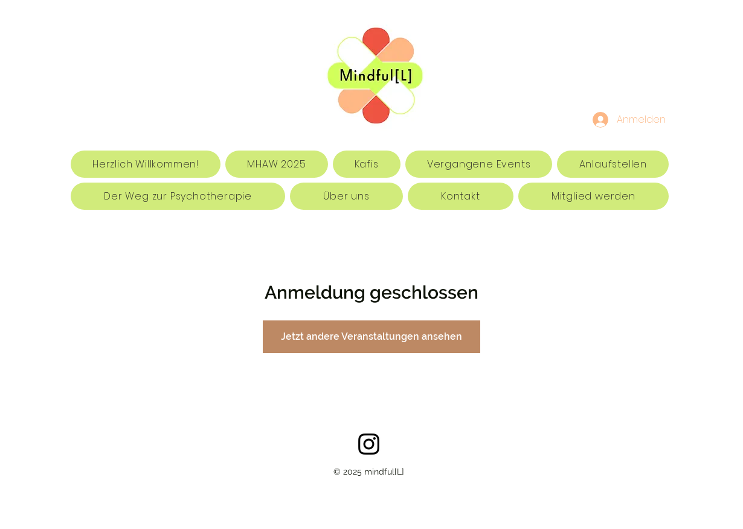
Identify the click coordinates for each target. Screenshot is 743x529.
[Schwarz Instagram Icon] (369, 444)
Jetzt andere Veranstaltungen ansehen (371, 336)
